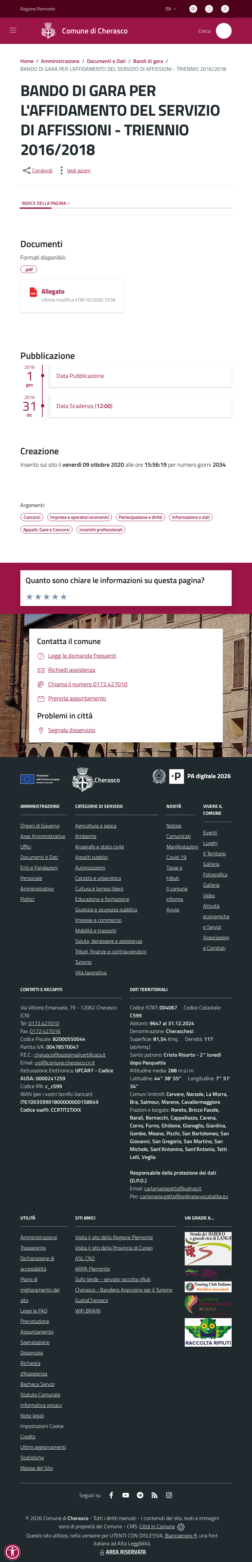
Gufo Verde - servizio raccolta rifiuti (113, 1279)
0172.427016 (45, 1031)
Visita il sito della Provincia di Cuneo (114, 1248)
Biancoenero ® (181, 1535)
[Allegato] (33, 292)
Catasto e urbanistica (98, 878)
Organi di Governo (39, 826)
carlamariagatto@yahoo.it (172, 1188)
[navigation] (13, 30)
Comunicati (178, 836)
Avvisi (172, 909)
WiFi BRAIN (87, 1311)
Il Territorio (214, 853)
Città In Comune (157, 1526)
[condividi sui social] (37, 170)
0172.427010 (44, 1023)
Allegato (53, 291)
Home (26, 61)
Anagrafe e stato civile (99, 846)
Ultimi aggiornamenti (43, 1447)
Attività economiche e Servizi (216, 916)
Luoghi (210, 843)
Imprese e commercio (98, 920)
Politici (27, 899)
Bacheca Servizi (37, 1384)
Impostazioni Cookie (42, 1426)
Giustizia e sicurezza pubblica (106, 909)
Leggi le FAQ (34, 1311)
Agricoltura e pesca (95, 826)
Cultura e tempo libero (99, 888)
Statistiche (32, 1457)
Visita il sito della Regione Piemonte (114, 1237)
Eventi (210, 832)
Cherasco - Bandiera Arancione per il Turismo (123, 1290)
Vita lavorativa (91, 972)
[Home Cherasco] (81, 31)
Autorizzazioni (90, 867)
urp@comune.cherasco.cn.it (65, 1062)
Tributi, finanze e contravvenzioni (110, 951)
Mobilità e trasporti (95, 930)
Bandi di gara (148, 61)
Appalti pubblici (91, 857)
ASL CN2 (85, 1258)
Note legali (32, 1415)
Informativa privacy (41, 1405)
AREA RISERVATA (122, 1551)
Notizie (173, 826)
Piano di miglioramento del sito (40, 1289)
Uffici (25, 846)
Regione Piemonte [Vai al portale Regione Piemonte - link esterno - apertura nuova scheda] (37, 8)
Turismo (83, 962)
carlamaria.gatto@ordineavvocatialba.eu (184, 1196)
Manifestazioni (182, 846)
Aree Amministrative (42, 836)
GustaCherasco (91, 1300)
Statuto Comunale (40, 1394)
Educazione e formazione (102, 899)
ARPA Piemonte (92, 1269)
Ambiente (85, 836)
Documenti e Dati (106, 61)
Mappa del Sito (36, 1468)
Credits (27, 1436)
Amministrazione (60, 61)
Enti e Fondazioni (39, 867)
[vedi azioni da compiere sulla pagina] (73, 170)
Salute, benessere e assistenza (108, 941)
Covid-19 (176, 857)
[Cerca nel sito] (224, 31)
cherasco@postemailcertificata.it (70, 1055)
